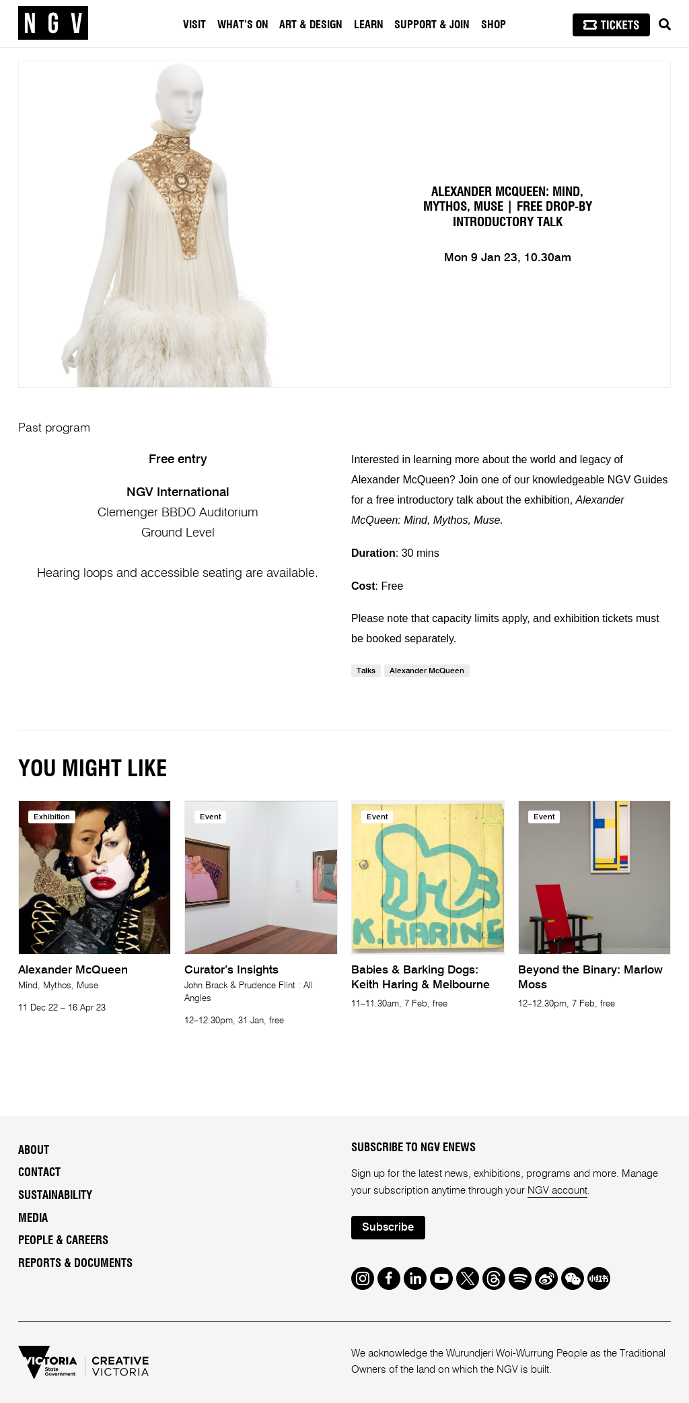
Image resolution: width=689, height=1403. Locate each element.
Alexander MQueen (427, 671)
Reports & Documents (75, 1263)
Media (33, 1218)
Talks (366, 671)
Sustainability (55, 1195)
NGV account (557, 1191)
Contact (39, 1172)
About (33, 1150)
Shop (493, 25)
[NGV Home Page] (53, 23)
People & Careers (63, 1240)
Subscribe (388, 1227)
